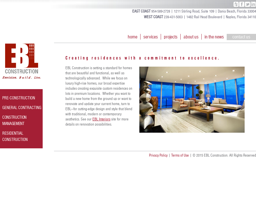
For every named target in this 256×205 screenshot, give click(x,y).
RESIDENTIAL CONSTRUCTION (15, 136)
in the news (214, 36)
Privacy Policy (158, 155)
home (132, 36)
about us (191, 36)
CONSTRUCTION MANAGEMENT (14, 120)
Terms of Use (180, 155)
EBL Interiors (101, 119)
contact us (241, 36)
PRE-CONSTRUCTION (18, 98)
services (150, 36)
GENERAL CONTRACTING (21, 107)
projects (170, 36)
